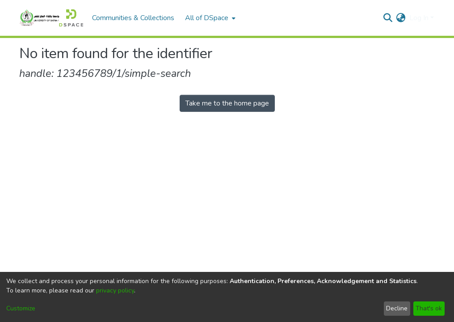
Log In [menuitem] (419, 18)
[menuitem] (209, 18)
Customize (20, 308)
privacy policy (115, 290)
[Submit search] (388, 18)
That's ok (429, 308)
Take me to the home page (227, 103)
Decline (397, 308)
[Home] (51, 18)
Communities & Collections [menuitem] (133, 18)
